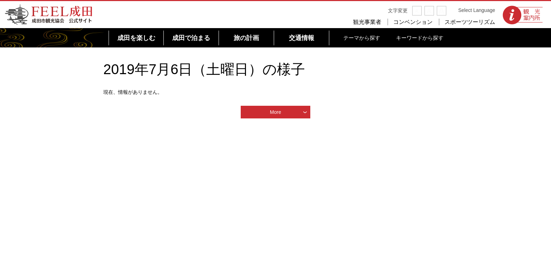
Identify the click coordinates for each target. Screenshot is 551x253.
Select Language (476, 10)
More (275, 112)
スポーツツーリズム (470, 22)
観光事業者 (367, 22)
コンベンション (413, 22)
